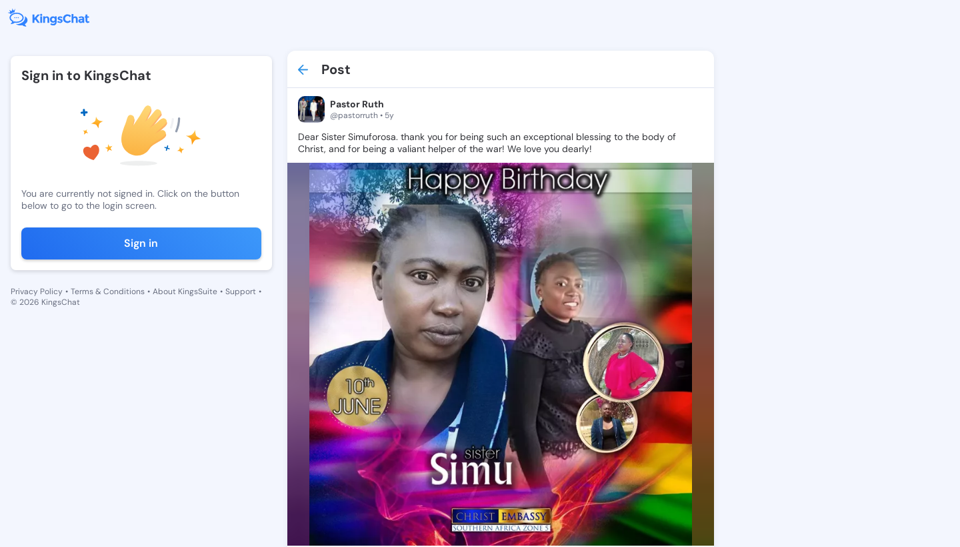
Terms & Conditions (108, 291)
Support (240, 291)
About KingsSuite (185, 291)
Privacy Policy (37, 291)
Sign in (141, 243)
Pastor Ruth (357, 104)
